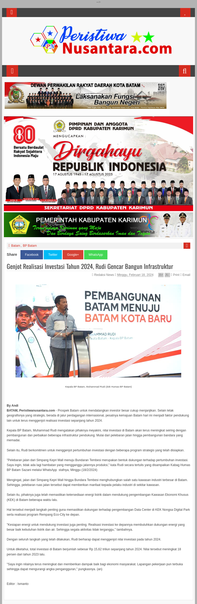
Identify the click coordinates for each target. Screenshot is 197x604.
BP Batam (30, 245)
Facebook (32, 255)
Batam (15, 245)
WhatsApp (96, 255)
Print (175, 275)
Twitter (52, 255)
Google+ (73, 255)
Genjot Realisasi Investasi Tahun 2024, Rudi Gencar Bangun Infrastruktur (90, 266)
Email (185, 275)
